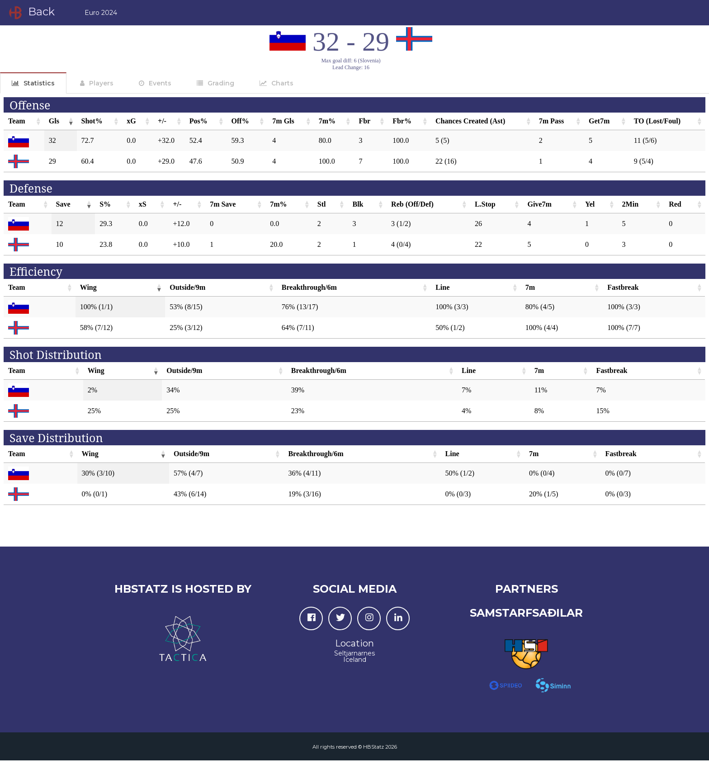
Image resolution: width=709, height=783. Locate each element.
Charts (282, 83)
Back (31, 13)
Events (160, 83)
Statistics (39, 83)
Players (101, 83)
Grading (221, 83)
